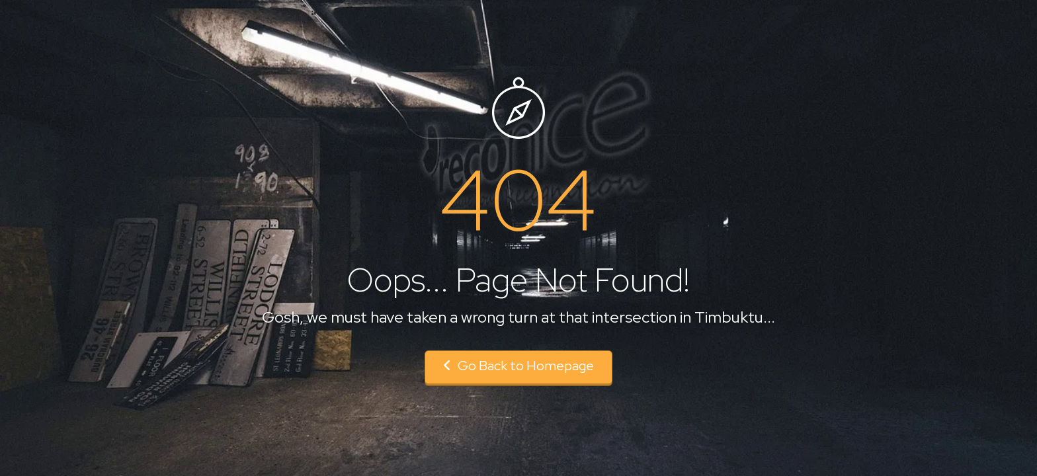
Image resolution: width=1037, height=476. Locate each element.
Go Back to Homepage (518, 365)
